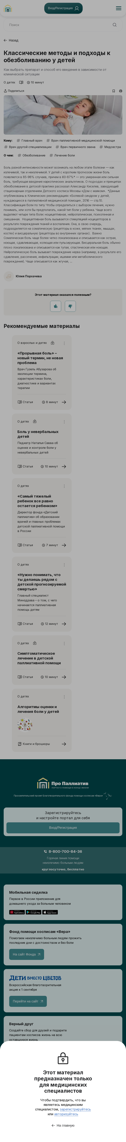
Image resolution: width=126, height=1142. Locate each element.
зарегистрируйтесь (75, 1109)
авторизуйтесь (66, 1114)
